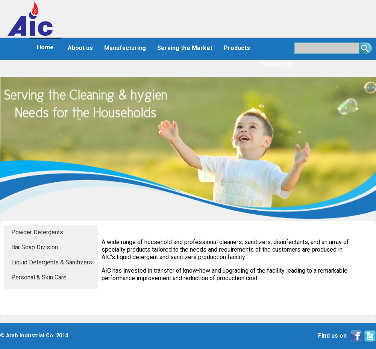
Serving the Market (184, 48)
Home (45, 47)
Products (237, 48)
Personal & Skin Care (39, 277)
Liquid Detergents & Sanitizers (51, 262)
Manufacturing (125, 48)
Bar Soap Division (34, 247)
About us (80, 48)
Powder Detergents (37, 232)
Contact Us (277, 64)
